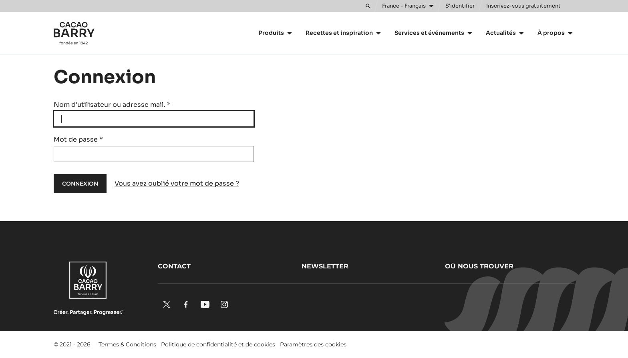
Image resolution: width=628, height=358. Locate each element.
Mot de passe (78, 139)
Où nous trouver (479, 266)
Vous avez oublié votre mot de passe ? (177, 183)
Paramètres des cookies (313, 344)
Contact (174, 266)
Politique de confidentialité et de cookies (218, 344)
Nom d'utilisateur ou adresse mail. (112, 104)
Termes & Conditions (127, 344)
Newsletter (325, 266)
